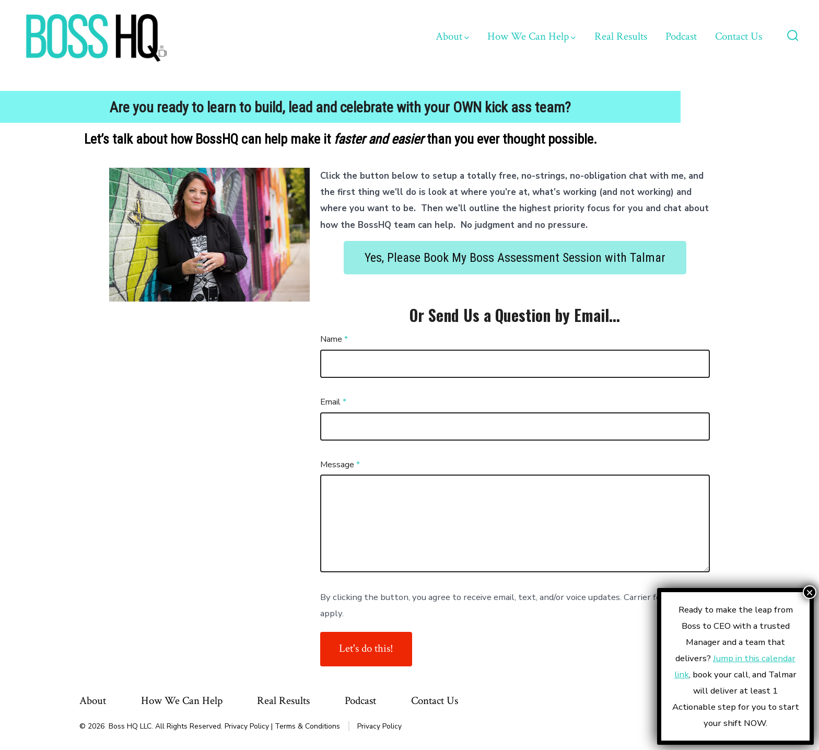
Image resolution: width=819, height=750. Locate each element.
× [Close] (809, 592)
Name (334, 339)
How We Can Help (531, 36)
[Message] (515, 523)
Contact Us (738, 36)
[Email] (515, 426)
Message (340, 464)
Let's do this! (366, 648)
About (452, 36)
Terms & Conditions (307, 726)
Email (333, 402)
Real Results (620, 36)
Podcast (681, 36)
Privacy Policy (247, 726)
